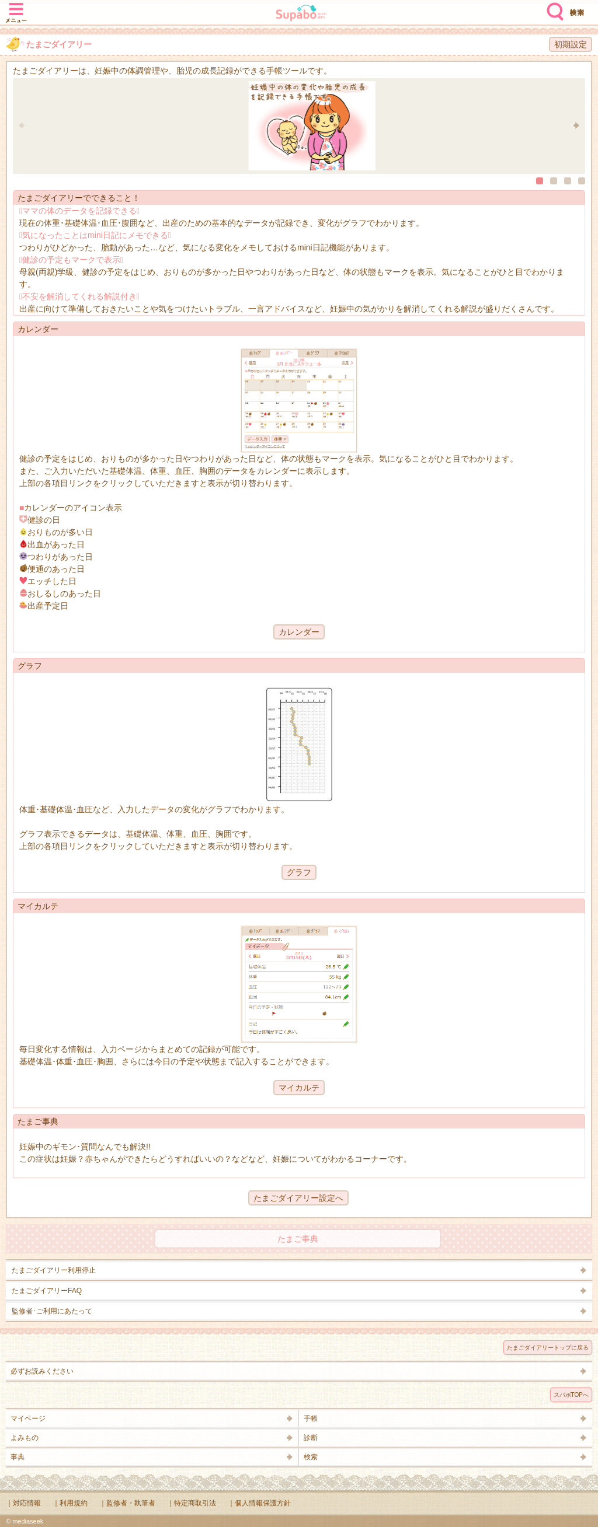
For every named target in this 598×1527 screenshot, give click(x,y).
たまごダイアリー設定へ (298, 1198)
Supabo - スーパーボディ (301, 14)
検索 (552, 7)
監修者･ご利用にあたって (52, 1311)
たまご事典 (297, 1238)
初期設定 (570, 44)
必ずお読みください (42, 1371)
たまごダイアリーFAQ (47, 1291)
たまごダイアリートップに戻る (548, 1347)
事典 (18, 1457)
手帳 (311, 1418)
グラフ (299, 872)
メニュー (16, 7)
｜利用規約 (70, 1503)
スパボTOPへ (571, 1395)
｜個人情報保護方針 (259, 1503)
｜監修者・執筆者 (127, 1503)
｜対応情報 (23, 1503)
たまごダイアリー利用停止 (54, 1270)
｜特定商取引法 (191, 1503)
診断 (311, 1438)
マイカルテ (299, 1087)
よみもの (25, 1438)
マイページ (28, 1418)
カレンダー (299, 632)
